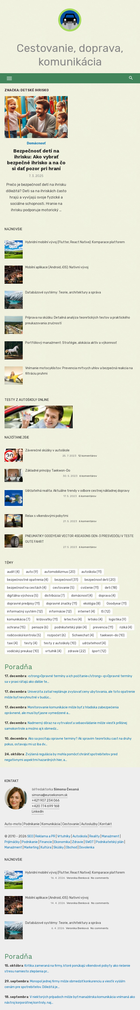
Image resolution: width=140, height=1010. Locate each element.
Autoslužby (89, 824)
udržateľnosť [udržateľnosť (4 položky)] (94, 643)
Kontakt (106, 824)
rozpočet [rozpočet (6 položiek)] (56, 635)
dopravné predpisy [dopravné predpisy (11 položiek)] (23, 604)
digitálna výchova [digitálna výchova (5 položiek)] (22, 596)
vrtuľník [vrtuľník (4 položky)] (53, 651)
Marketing (31, 847)
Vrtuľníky (63, 836)
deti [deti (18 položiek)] (111, 588)
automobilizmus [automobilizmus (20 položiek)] (59, 572)
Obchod (71, 847)
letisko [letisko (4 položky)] (95, 619)
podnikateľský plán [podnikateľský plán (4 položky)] (71, 627)
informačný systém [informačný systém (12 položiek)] (25, 611)
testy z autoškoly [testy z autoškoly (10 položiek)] (60, 643)
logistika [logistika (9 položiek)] (117, 619)
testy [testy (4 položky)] (30, 643)
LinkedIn (38, 812)
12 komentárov (87, 455)
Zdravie (77, 842)
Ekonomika (62, 842)
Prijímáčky (12, 842)
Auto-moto (13, 824)
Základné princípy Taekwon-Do (47, 470)
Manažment (110, 836)
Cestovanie (70, 824)
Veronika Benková (78, 877)
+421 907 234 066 (46, 800)
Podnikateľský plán (110, 842)
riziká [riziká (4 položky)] (126, 627)
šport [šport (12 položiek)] (99, 651)
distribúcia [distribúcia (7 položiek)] (55, 596)
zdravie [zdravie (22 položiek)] (77, 651)
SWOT (89, 842)
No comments (100, 877)
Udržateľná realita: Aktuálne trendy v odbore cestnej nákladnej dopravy (77, 491)
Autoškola (79, 836)
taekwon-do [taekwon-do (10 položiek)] (112, 635)
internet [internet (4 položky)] (86, 611)
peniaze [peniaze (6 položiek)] (40, 627)
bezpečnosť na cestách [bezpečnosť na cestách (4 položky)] (26, 588)
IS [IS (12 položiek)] (105, 611)
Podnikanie (32, 824)
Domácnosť (36, 143)
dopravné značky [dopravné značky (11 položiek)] (61, 604)
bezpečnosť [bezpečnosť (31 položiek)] (66, 580)
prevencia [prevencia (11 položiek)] (103, 627)
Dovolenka (86, 847)
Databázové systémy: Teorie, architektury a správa (63, 292)
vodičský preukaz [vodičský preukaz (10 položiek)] (23, 651)
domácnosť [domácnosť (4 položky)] (81, 596)
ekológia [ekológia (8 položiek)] (91, 604)
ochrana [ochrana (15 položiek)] (16, 627)
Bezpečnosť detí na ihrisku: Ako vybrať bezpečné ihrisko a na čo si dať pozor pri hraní (36, 160)
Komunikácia (51, 824)
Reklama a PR (45, 836)
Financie (46, 842)
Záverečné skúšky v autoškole (47, 450)
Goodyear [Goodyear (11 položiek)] (117, 604)
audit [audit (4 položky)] (13, 572)
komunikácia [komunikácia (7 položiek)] (18, 619)
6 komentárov (88, 475)
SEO (30, 836)
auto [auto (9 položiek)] (32, 572)
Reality (94, 836)
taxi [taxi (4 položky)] (12, 643)
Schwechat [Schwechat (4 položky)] (83, 635)
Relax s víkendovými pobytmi (46, 516)
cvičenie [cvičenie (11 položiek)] (90, 588)
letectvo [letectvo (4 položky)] (73, 619)
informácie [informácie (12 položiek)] (60, 611)
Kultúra (46, 847)
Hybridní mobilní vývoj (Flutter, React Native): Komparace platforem (75, 242)
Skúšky (58, 847)
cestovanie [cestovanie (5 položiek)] (63, 588)
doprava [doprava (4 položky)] (107, 596)
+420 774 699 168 (45, 806)
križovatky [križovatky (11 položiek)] (47, 619)
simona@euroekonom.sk (50, 795)
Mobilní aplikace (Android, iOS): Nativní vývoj (56, 267)
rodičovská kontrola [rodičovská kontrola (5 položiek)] (24, 635)
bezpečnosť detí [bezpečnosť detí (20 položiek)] (100, 580)
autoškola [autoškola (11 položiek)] (91, 572)
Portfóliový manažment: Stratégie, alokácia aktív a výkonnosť (71, 343)
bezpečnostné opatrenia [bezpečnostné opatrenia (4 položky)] (27, 580)
